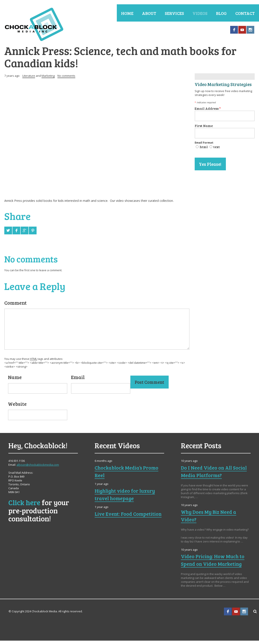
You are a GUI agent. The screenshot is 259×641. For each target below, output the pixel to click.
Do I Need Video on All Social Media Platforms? (214, 472)
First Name (204, 126)
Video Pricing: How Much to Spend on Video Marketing (213, 560)
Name (15, 377)
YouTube (242, 30)
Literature (28, 76)
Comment (15, 303)
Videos (200, 13)
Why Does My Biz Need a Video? (209, 516)
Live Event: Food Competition (129, 514)
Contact (245, 13)
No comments (66, 76)
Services (174, 13)
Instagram (250, 30)
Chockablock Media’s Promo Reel (127, 472)
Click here (24, 503)
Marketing (48, 76)
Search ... (255, 612)
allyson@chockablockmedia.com (38, 465)
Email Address (208, 109)
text (216, 147)
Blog (221, 13)
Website (17, 404)
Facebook (234, 30)
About (149, 13)
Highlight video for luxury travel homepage (126, 495)
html (204, 147)
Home (127, 13)
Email (78, 377)
